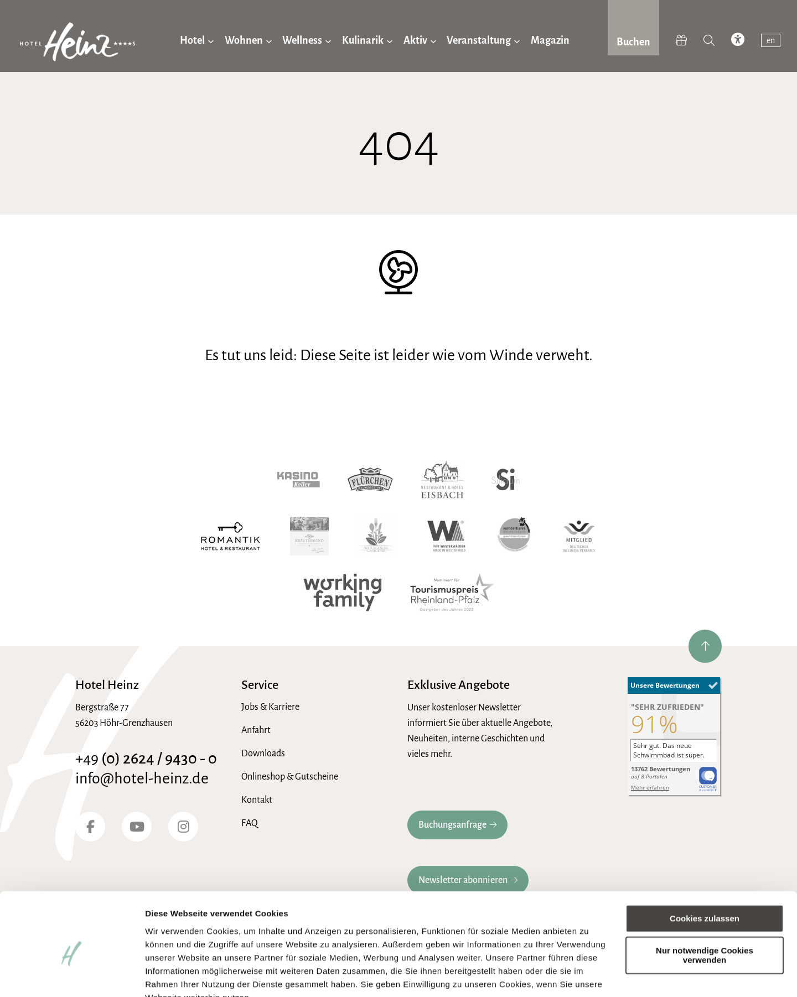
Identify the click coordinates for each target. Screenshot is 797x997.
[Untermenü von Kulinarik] (389, 40)
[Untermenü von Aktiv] (433, 40)
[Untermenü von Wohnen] (269, 40)
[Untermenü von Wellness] (328, 40)
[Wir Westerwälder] (446, 536)
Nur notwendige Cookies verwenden (704, 902)
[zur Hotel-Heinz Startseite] (77, 44)
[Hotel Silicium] (505, 479)
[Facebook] (90, 827)
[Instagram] (183, 827)
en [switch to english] (771, 40)
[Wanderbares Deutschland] (514, 536)
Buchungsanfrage (452, 825)
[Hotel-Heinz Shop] (681, 41)
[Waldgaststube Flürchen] (370, 479)
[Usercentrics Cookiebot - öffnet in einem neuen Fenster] (71, 975)
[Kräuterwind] (309, 536)
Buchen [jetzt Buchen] (633, 42)
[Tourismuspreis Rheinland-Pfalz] (452, 592)
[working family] (342, 592)
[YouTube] (137, 827)
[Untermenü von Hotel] (211, 40)
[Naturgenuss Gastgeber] (376, 536)
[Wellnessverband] (579, 536)
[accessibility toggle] (737, 41)
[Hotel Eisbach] (442, 479)
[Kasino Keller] (298, 479)
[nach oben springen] (705, 646)
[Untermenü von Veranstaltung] (517, 40)
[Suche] (709, 41)
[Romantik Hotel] (230, 536)
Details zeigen (173, 975)
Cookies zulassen (704, 865)
